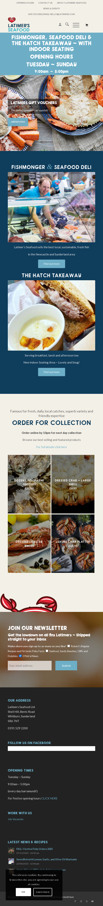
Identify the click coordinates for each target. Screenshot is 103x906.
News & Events (51, 8)
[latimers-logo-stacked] (43, 24)
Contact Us (45, 3)
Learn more (42, 891)
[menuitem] (25, 3)
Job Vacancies (15, 819)
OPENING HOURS (25, 3)
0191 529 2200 (35, 14)
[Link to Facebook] (75, 901)
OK (23, 891)
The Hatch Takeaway (51, 275)
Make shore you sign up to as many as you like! (37, 646)
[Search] (65, 24)
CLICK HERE (49, 798)
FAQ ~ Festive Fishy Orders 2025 (34, 848)
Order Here (18, 121)
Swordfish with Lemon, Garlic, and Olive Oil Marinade (46, 859)
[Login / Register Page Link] (58, 24)
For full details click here (51, 447)
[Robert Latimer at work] (51, 207)
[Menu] (74, 24)
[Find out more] (51, 264)
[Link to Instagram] (81, 901)
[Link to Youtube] (92, 901)
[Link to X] (86, 901)
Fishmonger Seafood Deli (51, 167)
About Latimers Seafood (71, 3)
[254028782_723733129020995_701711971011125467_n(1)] (51, 315)
